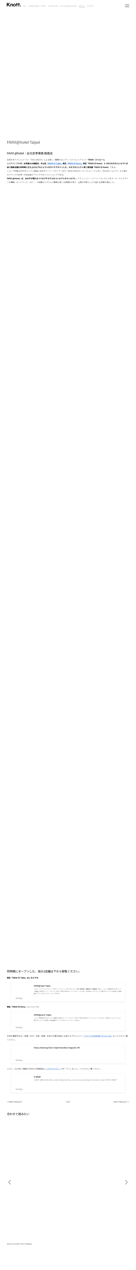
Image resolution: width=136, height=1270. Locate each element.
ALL (24, 6)
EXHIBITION (53, 6)
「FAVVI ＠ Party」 (74, 163)
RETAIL (82, 6)
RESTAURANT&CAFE (68, 6)
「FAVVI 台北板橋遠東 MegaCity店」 (98, 1035)
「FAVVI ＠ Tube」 (54, 163)
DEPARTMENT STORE (37, 6)
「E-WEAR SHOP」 (53, 1068)
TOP (68, 1101)
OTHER (90, 6)
